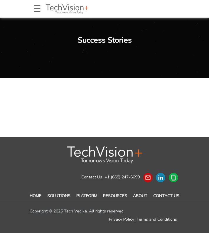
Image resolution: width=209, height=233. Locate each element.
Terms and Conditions (156, 219)
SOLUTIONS (58, 196)
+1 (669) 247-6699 (122, 177)
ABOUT (140, 196)
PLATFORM (86, 196)
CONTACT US (166, 196)
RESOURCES (115, 196)
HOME (35, 196)
